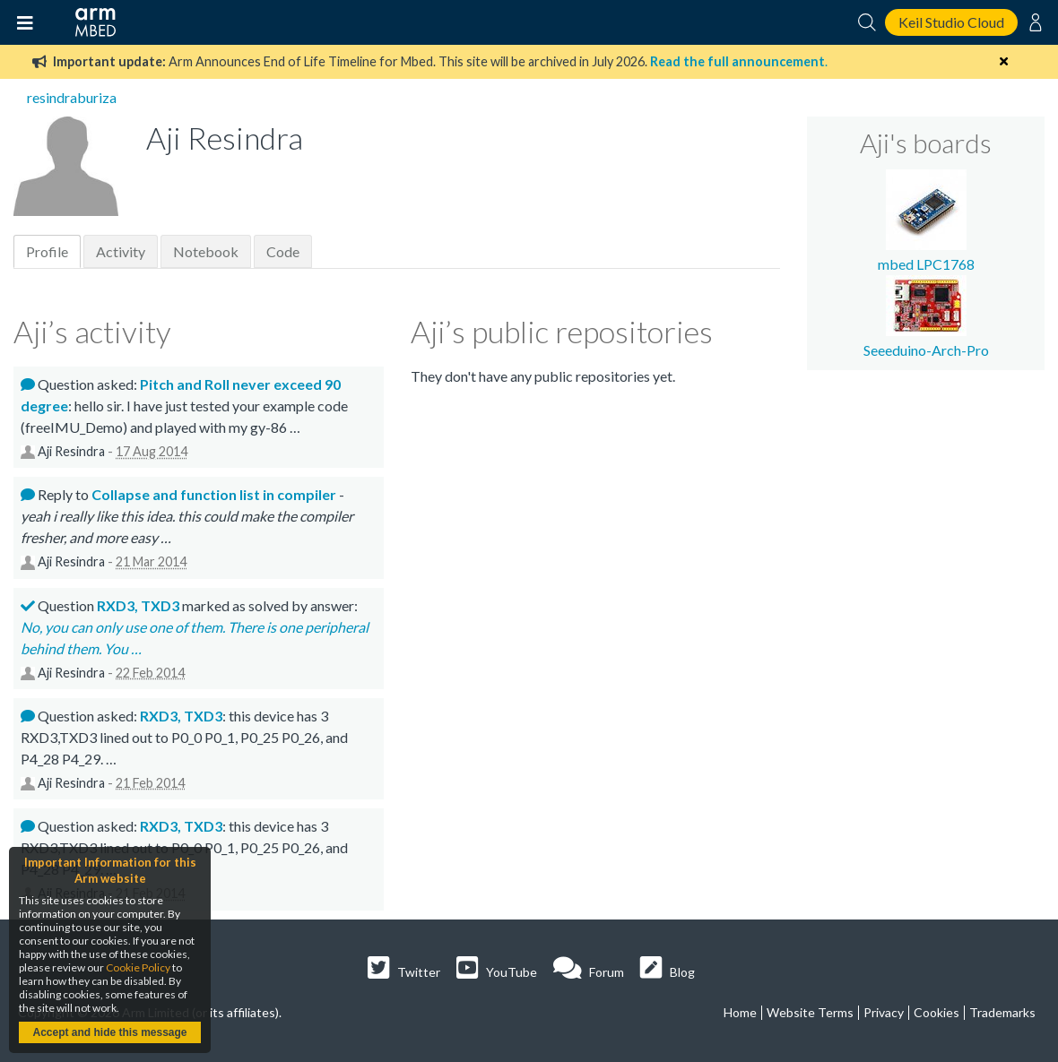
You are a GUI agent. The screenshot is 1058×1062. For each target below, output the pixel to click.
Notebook (205, 251)
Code (282, 251)
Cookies (936, 1012)
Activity (120, 251)
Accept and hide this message (109, 1032)
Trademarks (1002, 1012)
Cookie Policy (138, 967)
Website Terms (810, 1012)
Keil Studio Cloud (951, 21)
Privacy (883, 1012)
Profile (47, 251)
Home (740, 1012)
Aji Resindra (71, 451)
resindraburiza (72, 97)
